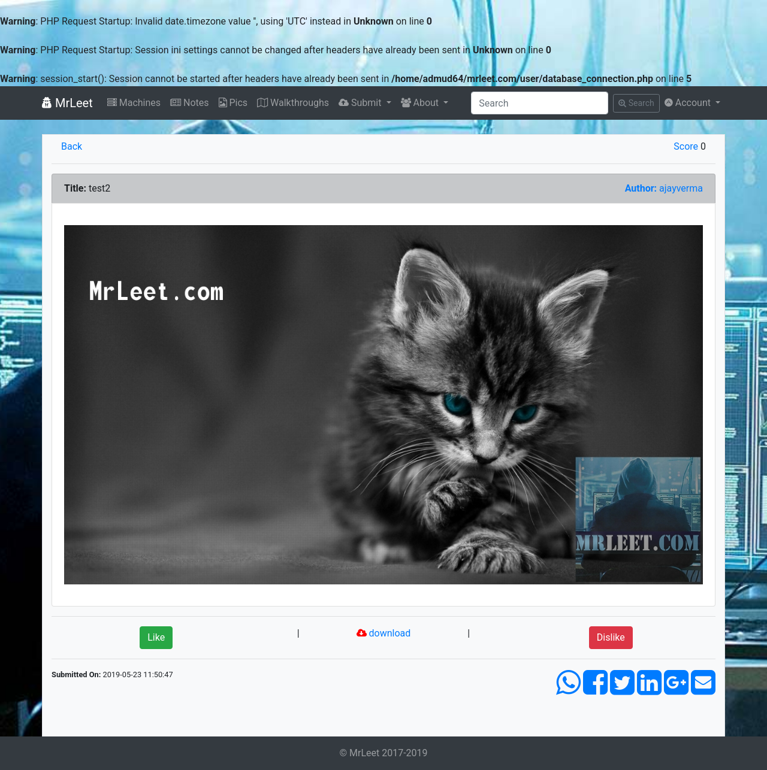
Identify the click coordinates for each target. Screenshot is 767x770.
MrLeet (67, 103)
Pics (233, 102)
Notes (189, 102)
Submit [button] (361, 102)
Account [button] (689, 102)
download (384, 633)
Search (636, 103)
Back (71, 146)
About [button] (421, 102)
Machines (134, 102)
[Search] (539, 103)
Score (686, 146)
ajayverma (664, 188)
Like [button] (156, 637)
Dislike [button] (611, 637)
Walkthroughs (293, 102)
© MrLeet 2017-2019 (383, 753)
